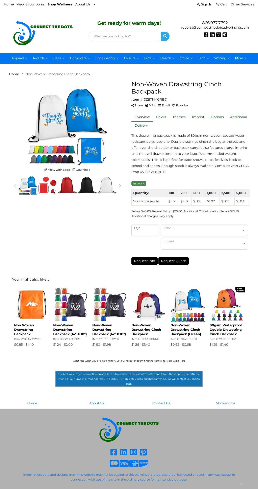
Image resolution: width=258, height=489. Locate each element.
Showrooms (225, 403)
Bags (59, 58)
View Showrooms (31, 4)
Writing (222, 58)
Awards (40, 58)
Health (167, 58)
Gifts (149, 58)
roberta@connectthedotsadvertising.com (215, 27)
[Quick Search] (124, 36)
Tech (203, 58)
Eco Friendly (107, 58)
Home (9, 4)
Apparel (19, 58)
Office (186, 58)
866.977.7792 (215, 22)
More (241, 58)
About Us (83, 4)
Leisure (131, 58)
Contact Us (161, 403)
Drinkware (80, 58)
